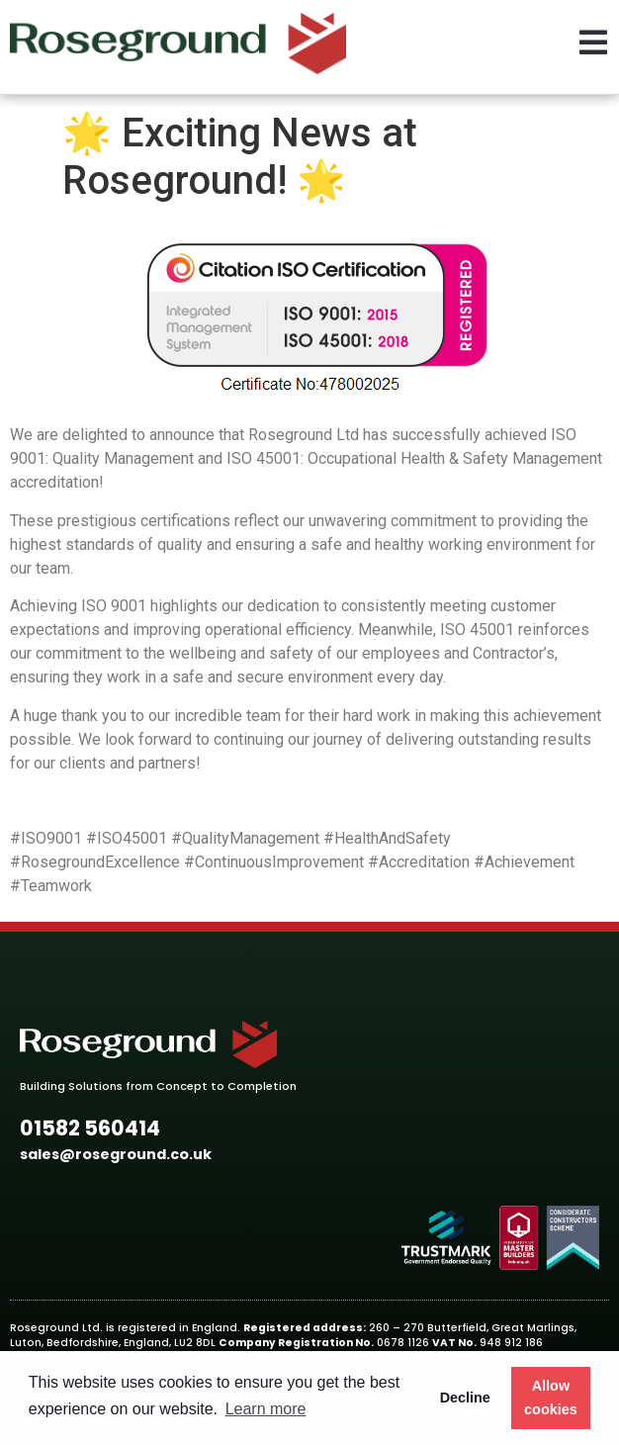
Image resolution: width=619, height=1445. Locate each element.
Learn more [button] (266, 1408)
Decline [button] (465, 1397)
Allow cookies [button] (550, 1397)
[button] (90, 1129)
